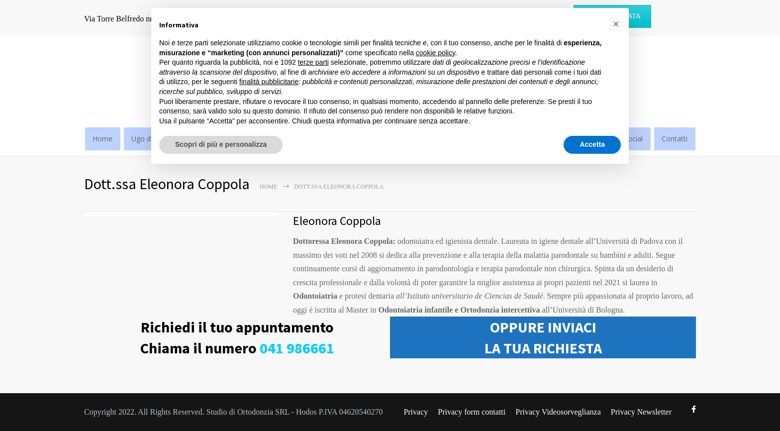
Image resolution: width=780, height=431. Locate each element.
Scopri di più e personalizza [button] (221, 144)
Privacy (415, 412)
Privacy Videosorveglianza (558, 412)
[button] (616, 24)
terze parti (313, 62)
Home (102, 138)
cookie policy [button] (435, 53)
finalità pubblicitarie (268, 82)
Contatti (674, 138)
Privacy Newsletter (641, 412)
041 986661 (297, 347)
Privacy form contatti (471, 412)
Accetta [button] (592, 144)
